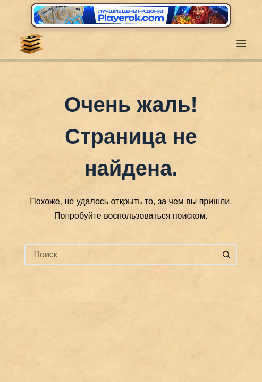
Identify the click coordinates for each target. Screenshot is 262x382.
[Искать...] (120, 254)
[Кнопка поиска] (226, 254)
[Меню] (241, 43)
